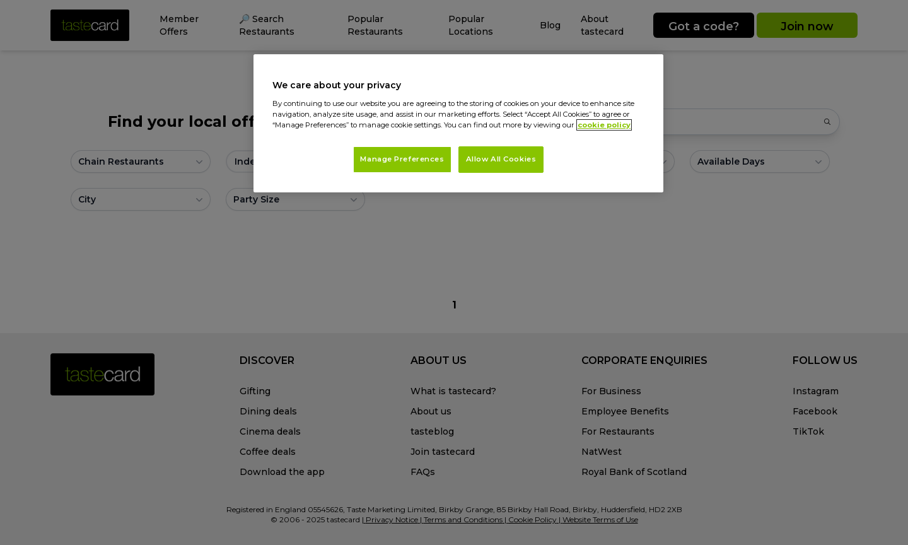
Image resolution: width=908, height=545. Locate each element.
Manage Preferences (402, 159)
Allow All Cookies (501, 159)
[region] (458, 123)
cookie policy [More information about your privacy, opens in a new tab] (604, 124)
